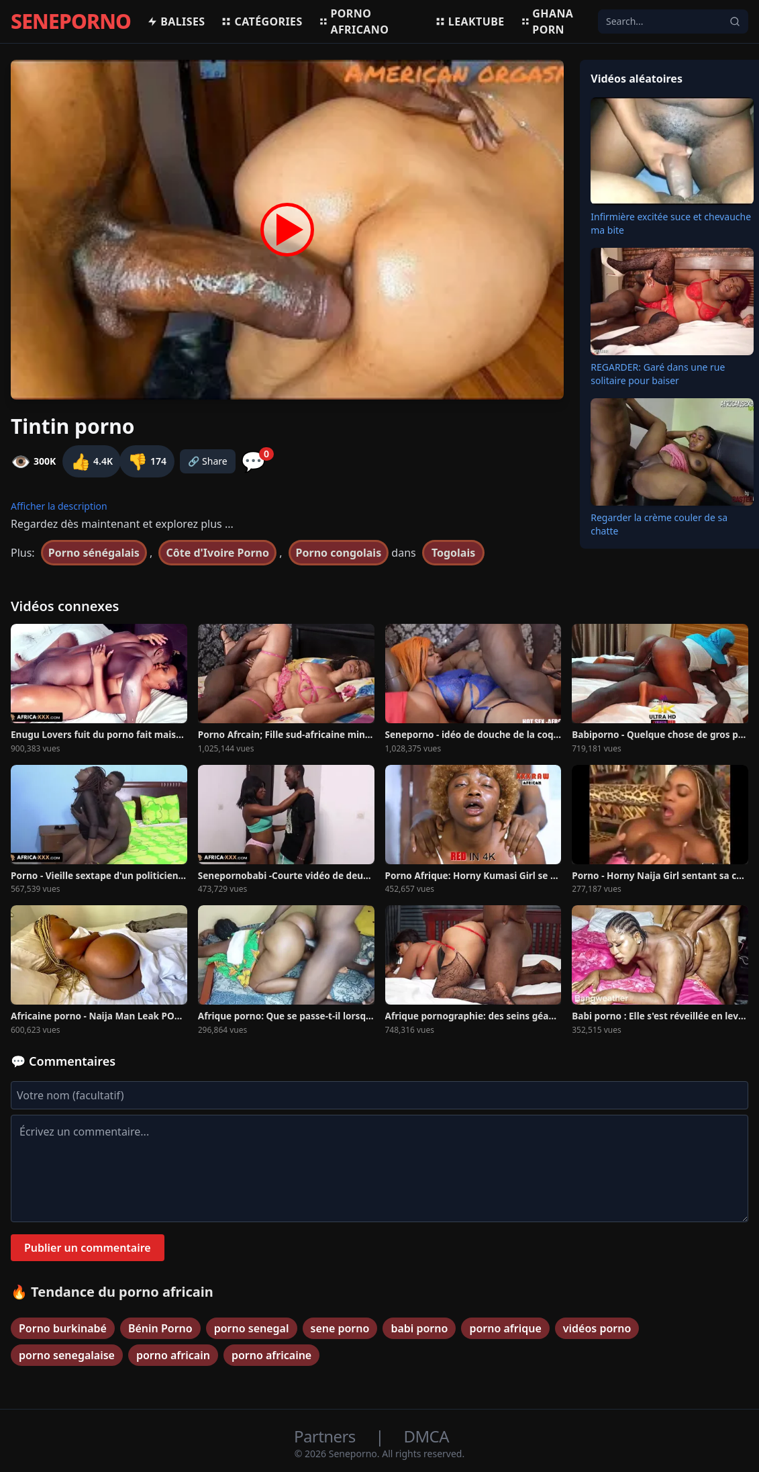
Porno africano (354, 21)
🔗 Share (207, 461)
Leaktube (470, 21)
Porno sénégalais (94, 552)
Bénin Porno (160, 1328)
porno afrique (505, 1328)
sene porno (340, 1328)
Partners (326, 1436)
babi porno (419, 1328)
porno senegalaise (67, 1355)
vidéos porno (597, 1328)
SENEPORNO (71, 21)
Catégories (261, 21)
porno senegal (251, 1328)
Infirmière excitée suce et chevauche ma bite (671, 223)
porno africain (173, 1355)
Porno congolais (339, 552)
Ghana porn (547, 21)
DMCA (426, 1436)
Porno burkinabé (63, 1328)
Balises (176, 21)
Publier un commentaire (87, 1247)
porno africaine (271, 1355)
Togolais (453, 552)
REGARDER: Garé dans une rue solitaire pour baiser (658, 374)
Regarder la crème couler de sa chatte (659, 524)
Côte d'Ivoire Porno (217, 552)
